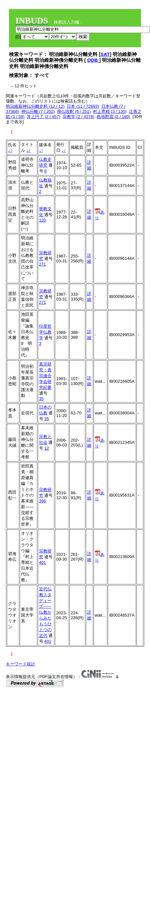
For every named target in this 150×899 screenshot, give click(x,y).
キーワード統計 (20, 664)
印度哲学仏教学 (45, 332)
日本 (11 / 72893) (83, 106)
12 (46, 448)
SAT (105, 54)
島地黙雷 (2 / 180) (113, 116)
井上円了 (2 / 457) (43, 116)
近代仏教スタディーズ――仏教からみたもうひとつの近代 (45, 612)
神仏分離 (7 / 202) (38, 111)
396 (42, 501)
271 (42, 264)
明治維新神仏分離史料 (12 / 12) (35, 106)
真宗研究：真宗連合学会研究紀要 (45, 376)
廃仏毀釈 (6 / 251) (74, 111)
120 (42, 220)
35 (41, 398)
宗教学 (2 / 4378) (78, 116)
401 (42, 562)
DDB (93, 60)
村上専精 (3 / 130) (109, 111)
